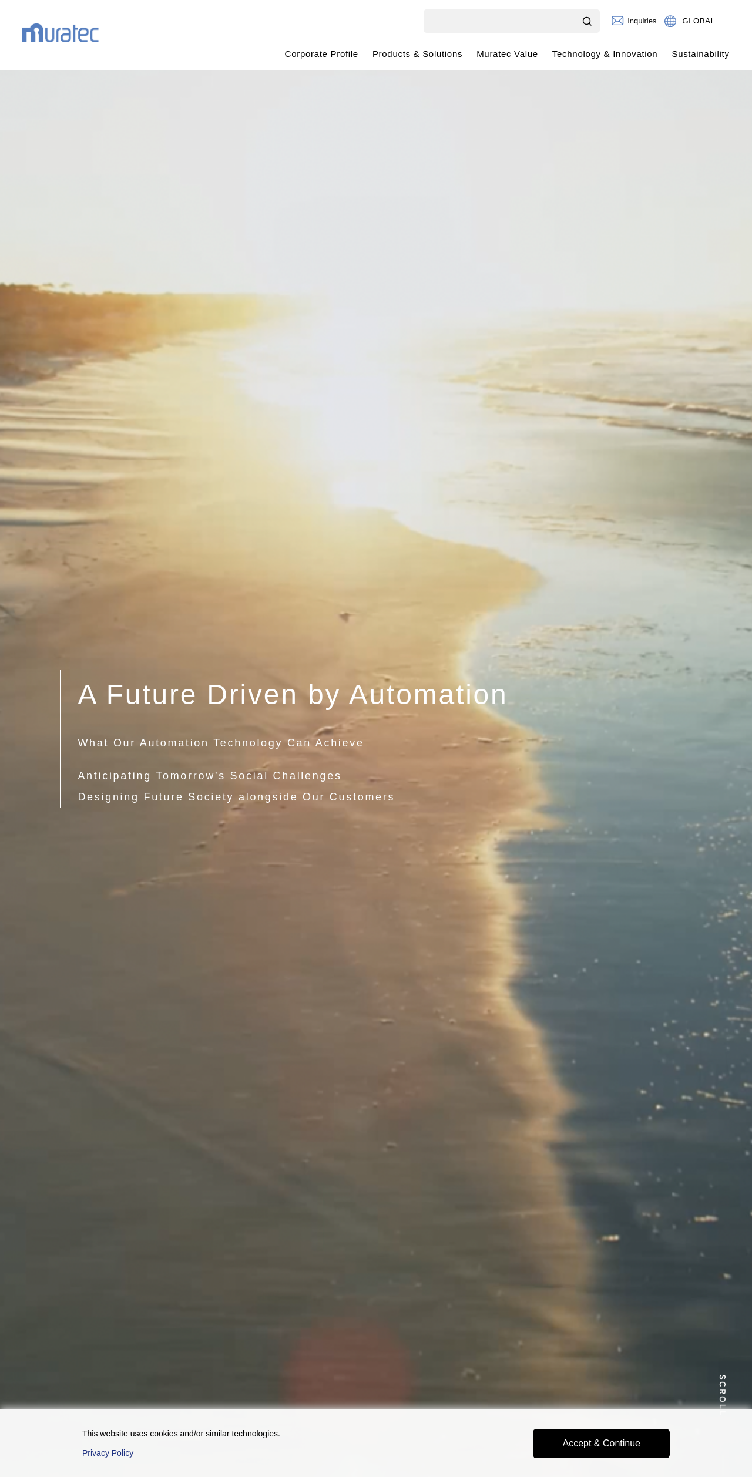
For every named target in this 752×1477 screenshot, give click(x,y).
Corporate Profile (321, 54)
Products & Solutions (417, 54)
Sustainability (700, 54)
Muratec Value (507, 54)
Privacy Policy (107, 1453)
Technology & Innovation (605, 54)
